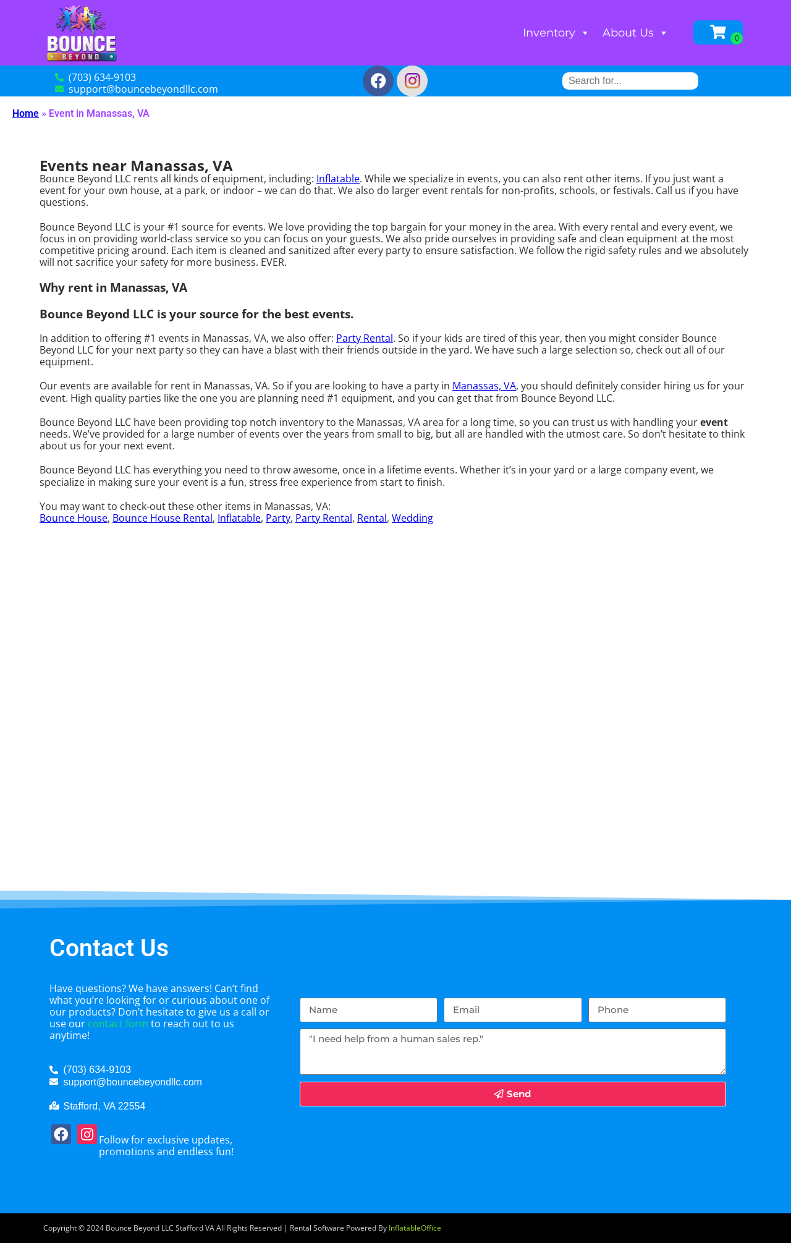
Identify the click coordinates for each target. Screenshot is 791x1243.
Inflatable (338, 178)
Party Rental (364, 338)
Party (278, 518)
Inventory (556, 33)
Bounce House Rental (162, 518)
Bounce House (74, 518)
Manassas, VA (484, 385)
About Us (636, 33)
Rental (372, 518)
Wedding (412, 518)
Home (25, 113)
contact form (118, 1023)
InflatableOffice (415, 1228)
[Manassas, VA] (395, 779)
